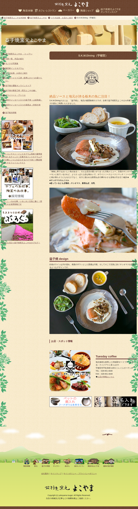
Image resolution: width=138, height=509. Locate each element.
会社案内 (45, 474)
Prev (53, 402)
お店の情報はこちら (106, 377)
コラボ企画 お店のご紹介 (62, 18)
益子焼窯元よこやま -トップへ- (18, 54)
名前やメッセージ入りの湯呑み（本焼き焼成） (22, 106)
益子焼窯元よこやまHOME (15, 18)
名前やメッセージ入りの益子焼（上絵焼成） (23, 100)
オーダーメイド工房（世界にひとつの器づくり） (23, 79)
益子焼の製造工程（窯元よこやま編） (21, 90)
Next (133, 402)
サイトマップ (56, 474)
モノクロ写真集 (11, 63)
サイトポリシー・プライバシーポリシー (80, 474)
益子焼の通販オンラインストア (18, 86)
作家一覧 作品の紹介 (14, 59)
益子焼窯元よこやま (38, 18)
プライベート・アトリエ (15, 95)
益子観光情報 (10, 113)
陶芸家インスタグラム (14, 68)
